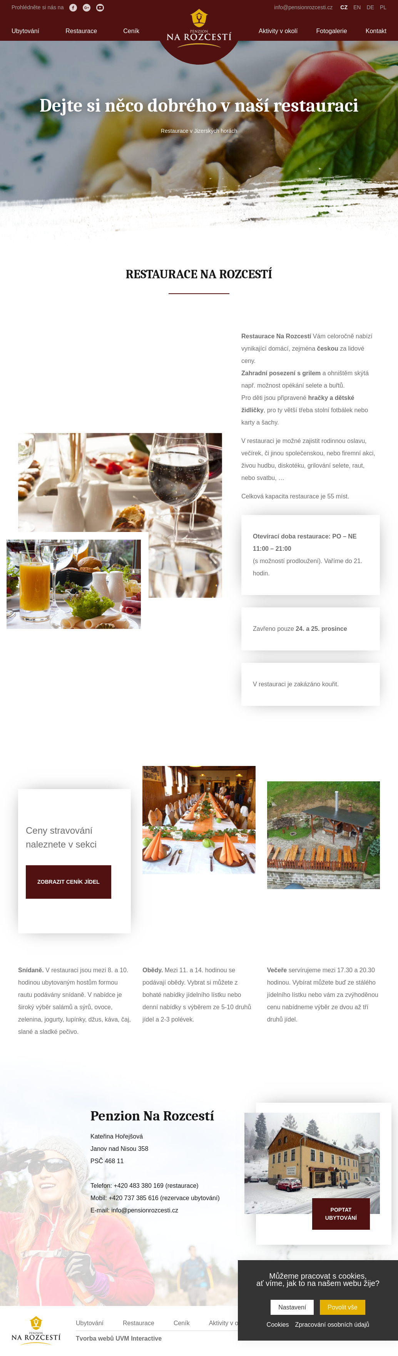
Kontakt (376, 31)
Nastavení (292, 1307)
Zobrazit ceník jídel (68, 882)
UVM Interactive (138, 1338)
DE (370, 7)
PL (383, 7)
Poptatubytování (341, 1214)
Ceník (131, 31)
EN (357, 7)
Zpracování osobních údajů (332, 1324)
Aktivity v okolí (278, 31)
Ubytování (25, 31)
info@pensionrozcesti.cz (303, 7)
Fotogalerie (331, 31)
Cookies (278, 1324)
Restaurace (81, 31)
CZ (344, 7)
